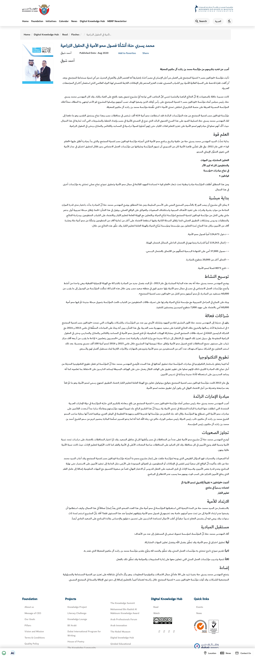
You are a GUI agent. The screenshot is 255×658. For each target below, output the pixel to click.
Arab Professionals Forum (123, 619)
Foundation (37, 21)
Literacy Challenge (76, 613)
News (74, 21)
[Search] (202, 21)
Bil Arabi (72, 625)
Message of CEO (33, 613)
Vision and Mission (34, 631)
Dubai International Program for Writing (84, 633)
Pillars (28, 625)
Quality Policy (32, 644)
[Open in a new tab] (12, 653)
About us (29, 607)
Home (25, 21)
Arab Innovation (118, 625)
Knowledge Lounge (77, 619)
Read (65, 34)
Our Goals (30, 619)
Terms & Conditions (35, 638)
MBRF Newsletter (117, 21)
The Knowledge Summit (122, 603)
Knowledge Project (77, 607)
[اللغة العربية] (217, 21)
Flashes (75, 34)
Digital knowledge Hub (122, 638)
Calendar (64, 21)
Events (199, 607)
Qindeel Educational (120, 644)
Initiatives (51, 21)
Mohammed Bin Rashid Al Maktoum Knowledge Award (124, 611)
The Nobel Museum (120, 632)
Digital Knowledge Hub (92, 21)
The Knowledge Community (81, 648)
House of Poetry (75, 642)
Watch (156, 613)
